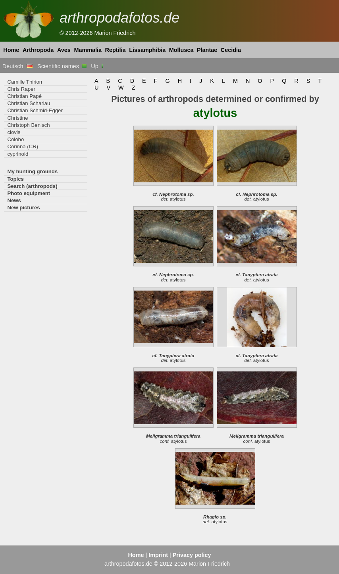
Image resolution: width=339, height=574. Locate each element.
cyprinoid (17, 154)
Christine (17, 118)
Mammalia (88, 50)
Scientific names (62, 66)
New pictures (23, 207)
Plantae (207, 50)
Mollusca (181, 50)
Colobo (15, 139)
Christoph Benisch (28, 125)
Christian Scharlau (28, 103)
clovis (13, 132)
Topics (15, 179)
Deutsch (17, 66)
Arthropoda (38, 50)
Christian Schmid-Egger (34, 110)
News (14, 200)
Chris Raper (21, 89)
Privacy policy (192, 555)
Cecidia (231, 50)
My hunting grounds (32, 171)
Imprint (158, 555)
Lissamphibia (147, 50)
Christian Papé (24, 96)
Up (97, 66)
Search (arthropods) (32, 186)
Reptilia (115, 50)
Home (11, 50)
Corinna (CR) (22, 146)
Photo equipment (28, 193)
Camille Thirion (24, 82)
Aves (64, 50)
